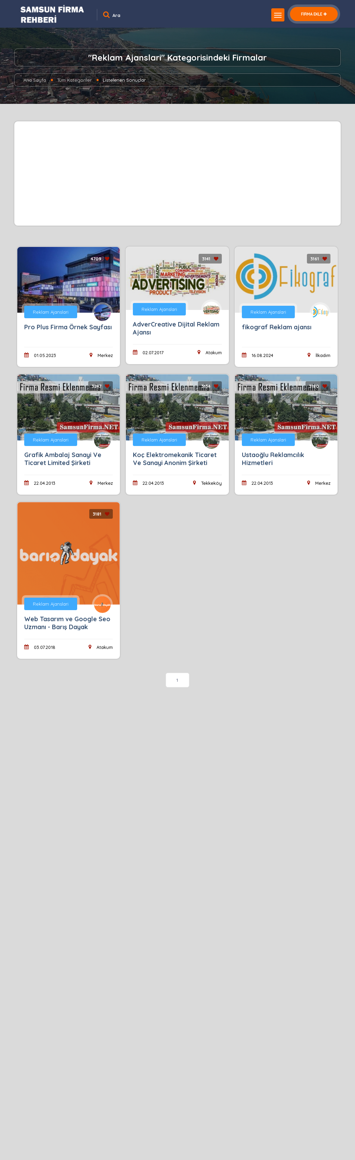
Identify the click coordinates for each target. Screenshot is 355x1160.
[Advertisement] (177, 173)
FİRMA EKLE (314, 14)
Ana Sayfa (35, 80)
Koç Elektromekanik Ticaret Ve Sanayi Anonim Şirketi (175, 459)
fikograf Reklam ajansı (276, 327)
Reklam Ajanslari (51, 312)
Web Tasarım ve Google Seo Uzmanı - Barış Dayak (67, 623)
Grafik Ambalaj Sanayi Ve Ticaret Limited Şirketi (62, 459)
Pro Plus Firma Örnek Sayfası (68, 327)
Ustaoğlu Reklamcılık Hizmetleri (273, 459)
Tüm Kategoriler (74, 80)
